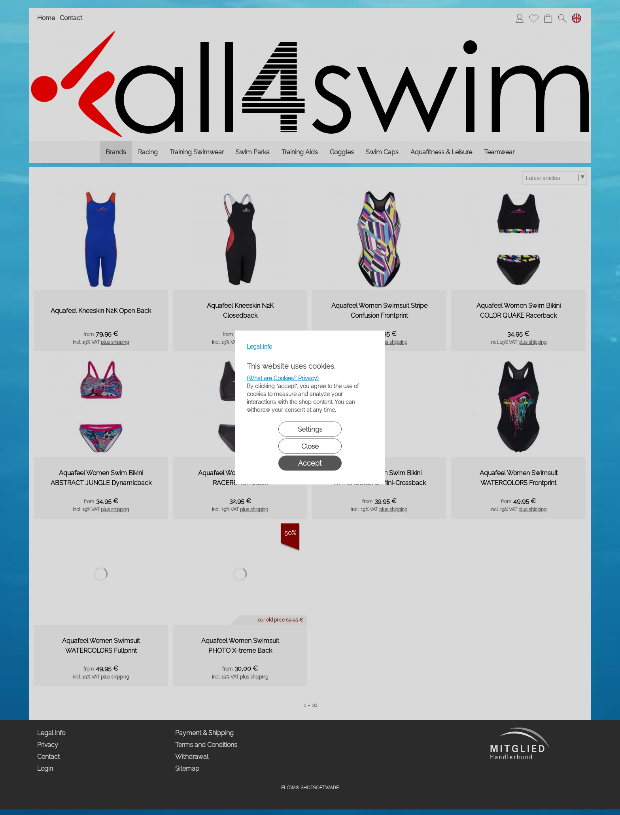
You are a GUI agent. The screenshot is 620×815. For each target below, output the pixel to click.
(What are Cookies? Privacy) (283, 378)
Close (310, 446)
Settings (310, 429)
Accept (310, 463)
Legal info (259, 346)
